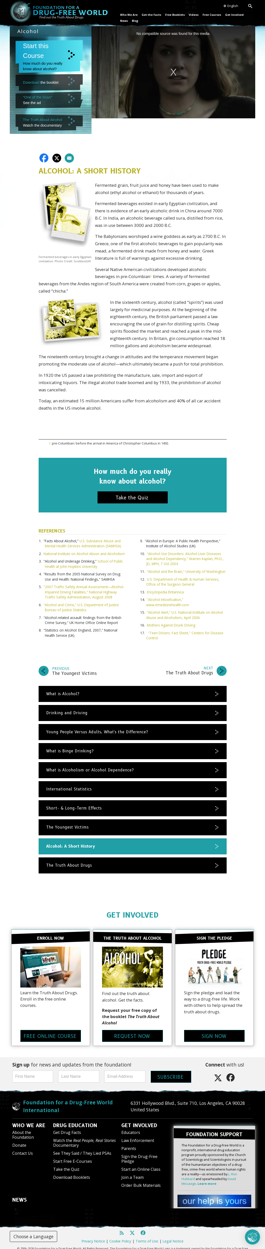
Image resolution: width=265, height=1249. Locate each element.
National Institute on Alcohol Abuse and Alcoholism (84, 552)
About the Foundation (23, 1129)
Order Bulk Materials (141, 1180)
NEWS (19, 1194)
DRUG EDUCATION (75, 1120)
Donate (19, 1139)
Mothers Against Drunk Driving (171, 624)
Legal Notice (173, 1232)
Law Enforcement (137, 1135)
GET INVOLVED (132, 914)
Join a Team (132, 1172)
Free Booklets (175, 15)
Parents (128, 1143)
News (124, 21)
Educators (130, 1127)
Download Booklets (71, 1172)
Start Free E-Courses (72, 1155)
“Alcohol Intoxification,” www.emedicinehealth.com (167, 601)
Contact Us (22, 1147)
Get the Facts (151, 15)
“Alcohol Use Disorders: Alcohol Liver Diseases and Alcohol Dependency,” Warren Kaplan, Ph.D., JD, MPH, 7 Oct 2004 (185, 557)
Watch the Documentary (84, 1137)
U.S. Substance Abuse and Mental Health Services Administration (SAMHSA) (83, 542)
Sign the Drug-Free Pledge (139, 1153)
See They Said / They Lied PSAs (82, 1147)
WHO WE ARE (28, 1120)
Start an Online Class (140, 1164)
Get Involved (234, 15)
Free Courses (212, 15)
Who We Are (129, 15)
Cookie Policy (120, 1232)
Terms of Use (147, 1232)
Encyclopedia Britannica (165, 590)
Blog (135, 21)
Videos (194, 15)
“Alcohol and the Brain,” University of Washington (186, 570)
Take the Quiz (66, 1164)
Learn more (207, 1175)
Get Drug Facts (67, 1127)
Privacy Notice (93, 1232)
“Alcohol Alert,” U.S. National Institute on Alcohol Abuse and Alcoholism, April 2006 (184, 614)
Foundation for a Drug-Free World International (68, 1100)
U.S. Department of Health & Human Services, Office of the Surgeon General (182, 580)
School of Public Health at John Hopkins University (84, 563)
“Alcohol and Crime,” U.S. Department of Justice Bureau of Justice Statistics (81, 606)
